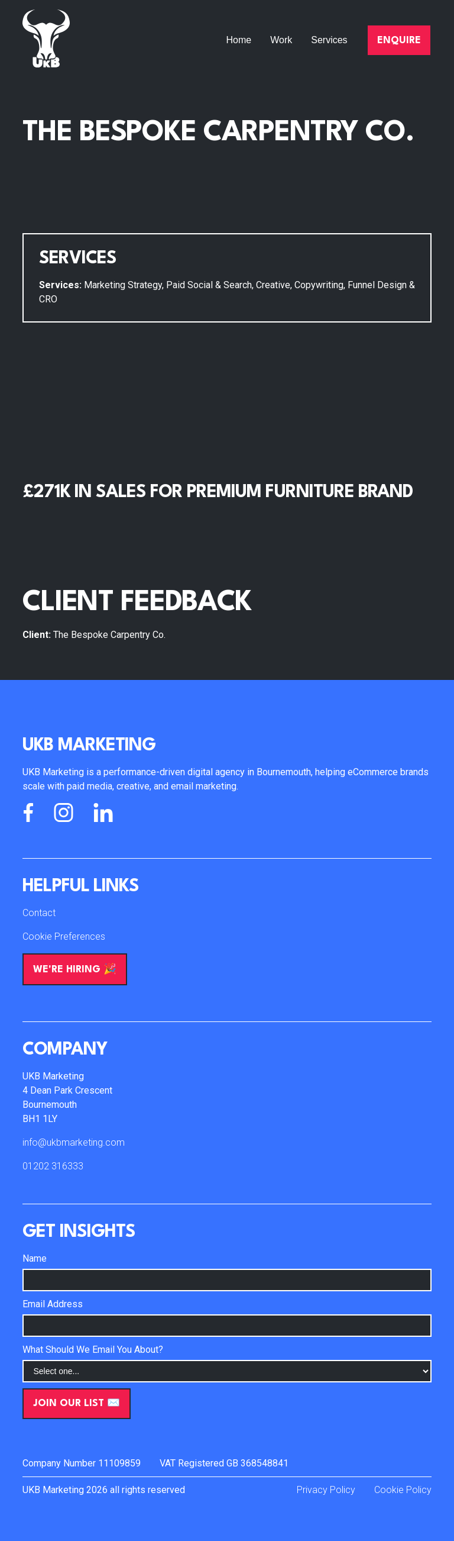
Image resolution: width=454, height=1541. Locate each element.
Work (281, 40)
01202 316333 (52, 1166)
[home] (46, 40)
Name (34, 1258)
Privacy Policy (326, 1489)
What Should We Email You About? (92, 1349)
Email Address (52, 1304)
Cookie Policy (403, 1489)
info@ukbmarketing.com (73, 1142)
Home (239, 40)
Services (329, 40)
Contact (39, 912)
